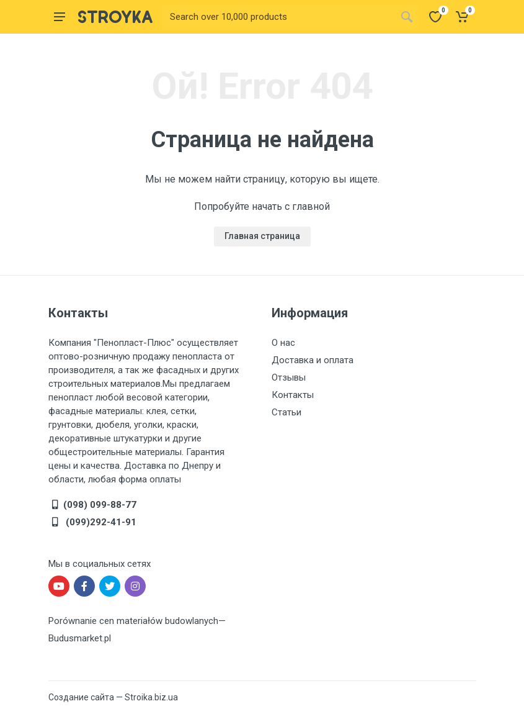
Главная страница (262, 236)
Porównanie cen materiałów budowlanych (133, 620)
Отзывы (289, 377)
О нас (283, 342)
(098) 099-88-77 (99, 504)
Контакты (293, 394)
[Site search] (279, 17)
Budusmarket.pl (79, 638)
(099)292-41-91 (99, 522)
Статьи (286, 412)
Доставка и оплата (312, 360)
